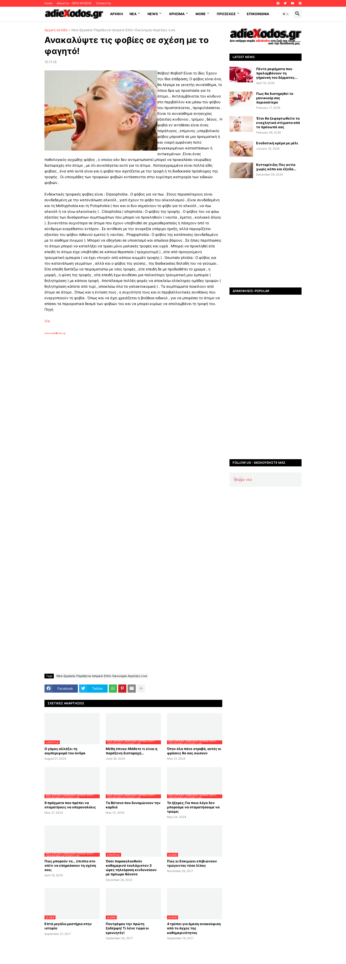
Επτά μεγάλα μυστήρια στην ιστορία (68, 926)
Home (48, 3)
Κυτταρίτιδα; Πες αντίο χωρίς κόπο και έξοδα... (276, 167)
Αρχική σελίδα (56, 30)
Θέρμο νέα (243, 479)
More (201, 14)
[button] (286, 14)
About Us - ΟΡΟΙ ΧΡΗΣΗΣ (74, 3)
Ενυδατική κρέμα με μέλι (277, 143)
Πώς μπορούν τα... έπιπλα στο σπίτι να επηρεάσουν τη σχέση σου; (70, 865)
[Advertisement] (121, 390)
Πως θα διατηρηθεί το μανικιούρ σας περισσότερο (274, 98)
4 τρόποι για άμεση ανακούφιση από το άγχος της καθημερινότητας (194, 928)
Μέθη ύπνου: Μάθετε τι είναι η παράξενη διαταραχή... (131, 751)
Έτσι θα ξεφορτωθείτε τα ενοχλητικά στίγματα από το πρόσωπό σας (278, 122)
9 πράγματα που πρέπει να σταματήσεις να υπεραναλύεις (70, 805)
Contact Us (103, 3)
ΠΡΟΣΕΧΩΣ (226, 14)
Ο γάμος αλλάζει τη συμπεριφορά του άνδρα (64, 751)
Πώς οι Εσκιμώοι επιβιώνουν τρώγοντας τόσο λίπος (192, 863)
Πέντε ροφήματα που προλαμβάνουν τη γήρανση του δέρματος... (276, 73)
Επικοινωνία (258, 14)
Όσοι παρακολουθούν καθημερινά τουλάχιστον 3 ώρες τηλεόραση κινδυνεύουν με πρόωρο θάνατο (131, 867)
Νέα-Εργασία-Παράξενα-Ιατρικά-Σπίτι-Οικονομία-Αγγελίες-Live (123, 30)
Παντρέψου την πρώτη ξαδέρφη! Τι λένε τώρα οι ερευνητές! (127, 928)
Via (47, 321)
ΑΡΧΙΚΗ (116, 14)
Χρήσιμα (177, 14)
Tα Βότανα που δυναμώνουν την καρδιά (133, 805)
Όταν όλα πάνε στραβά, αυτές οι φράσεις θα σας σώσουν (194, 751)
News (153, 14)
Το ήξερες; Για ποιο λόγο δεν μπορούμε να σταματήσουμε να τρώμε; (193, 807)
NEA (133, 14)
